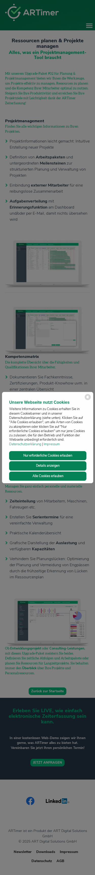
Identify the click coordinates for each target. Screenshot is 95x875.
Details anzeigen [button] (48, 466)
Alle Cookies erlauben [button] (47, 476)
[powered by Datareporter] (87, 399)
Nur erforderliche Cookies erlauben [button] (47, 456)
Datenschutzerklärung (25, 444)
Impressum (52, 444)
